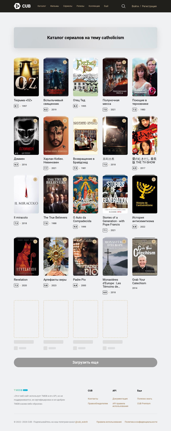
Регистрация (149, 6)
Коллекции (94, 6)
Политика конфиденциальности (141, 422)
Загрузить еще (85, 362)
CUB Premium (143, 403)
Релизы (80, 6)
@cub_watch (81, 422)
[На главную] (22, 6)
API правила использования (120, 404)
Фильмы (54, 6)
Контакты (93, 398)
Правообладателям (98, 403)
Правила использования (109, 422)
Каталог (42, 6)
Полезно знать (144, 398)
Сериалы (67, 6)
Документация (120, 398)
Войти (135, 6)
